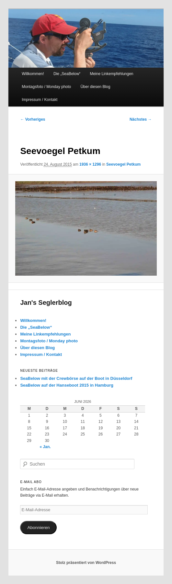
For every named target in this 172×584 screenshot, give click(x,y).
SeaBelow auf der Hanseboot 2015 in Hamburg (66, 385)
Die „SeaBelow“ (66, 74)
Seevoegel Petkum (123, 164)
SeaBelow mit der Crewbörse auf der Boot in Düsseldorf (76, 378)
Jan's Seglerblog (46, 302)
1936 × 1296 (90, 164)
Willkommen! (33, 74)
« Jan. (45, 447)
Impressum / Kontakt (39, 99)
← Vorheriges (32, 119)
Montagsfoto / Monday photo (46, 86)
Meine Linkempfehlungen (111, 74)
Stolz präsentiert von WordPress (86, 562)
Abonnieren (38, 527)
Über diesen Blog (95, 86)
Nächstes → (141, 119)
